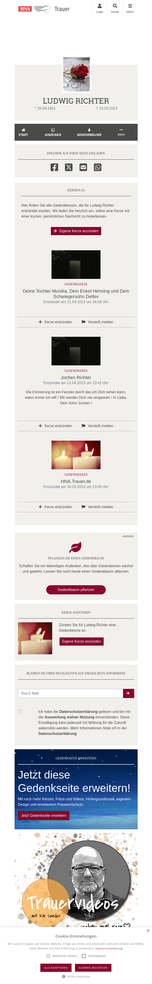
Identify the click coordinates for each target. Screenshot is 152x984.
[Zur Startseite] (49, 8)
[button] (128, 693)
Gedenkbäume (89, 132)
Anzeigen (53, 132)
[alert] (76, 955)
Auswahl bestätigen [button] (93, 967)
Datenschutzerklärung (108, 948)
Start (23, 132)
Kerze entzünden (55, 322)
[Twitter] (68, 166)
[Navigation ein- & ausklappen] (130, 8)
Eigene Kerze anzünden (76, 231)
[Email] (83, 166)
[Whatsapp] (97, 166)
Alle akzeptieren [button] (56, 967)
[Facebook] (54, 166)
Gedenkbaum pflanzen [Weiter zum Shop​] (76, 590)
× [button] (148, 931)
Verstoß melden (97, 322)
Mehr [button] (121, 132)
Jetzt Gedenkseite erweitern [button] (43, 815)
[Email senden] (71, 693)
